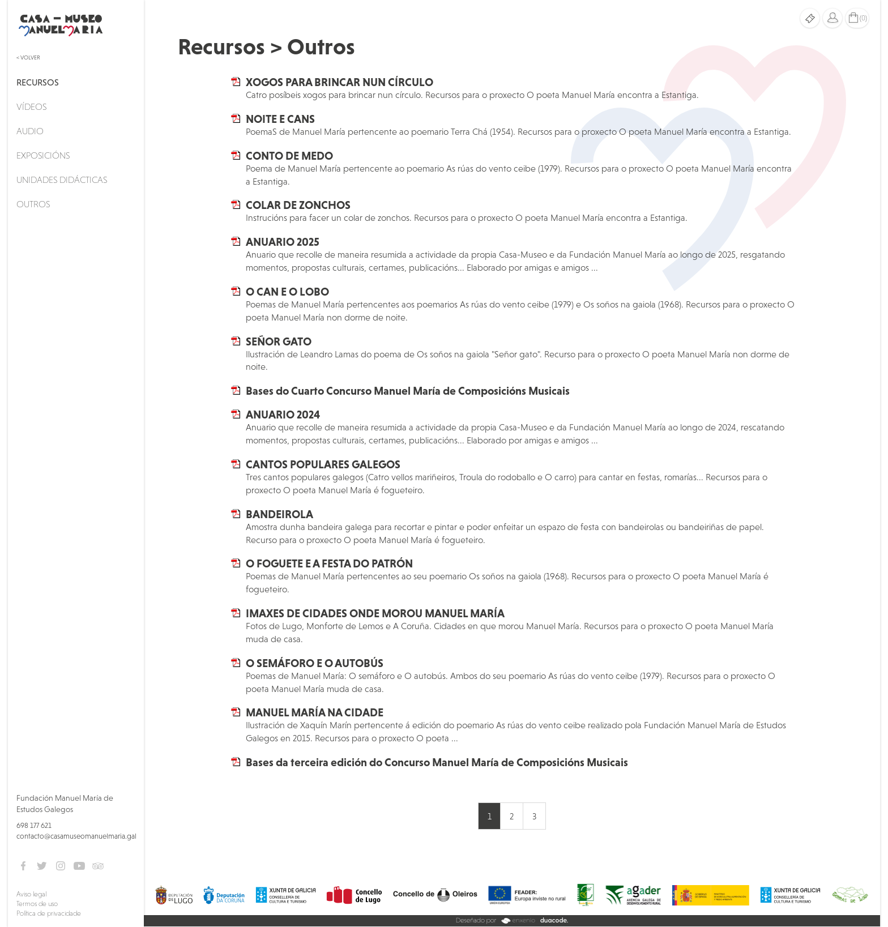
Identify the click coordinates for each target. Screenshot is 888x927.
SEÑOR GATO (278, 341)
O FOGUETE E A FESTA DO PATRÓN (329, 563)
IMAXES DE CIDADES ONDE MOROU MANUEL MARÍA (375, 613)
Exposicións (43, 155)
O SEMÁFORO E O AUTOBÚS (314, 663)
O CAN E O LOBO (287, 291)
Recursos (37, 82)
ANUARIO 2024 (283, 414)
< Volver (28, 57)
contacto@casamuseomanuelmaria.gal (76, 836)
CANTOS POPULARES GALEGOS (323, 464)
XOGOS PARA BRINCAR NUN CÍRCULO (339, 82)
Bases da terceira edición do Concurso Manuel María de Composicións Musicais (437, 762)
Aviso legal (31, 894)
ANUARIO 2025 (282, 242)
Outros (33, 204)
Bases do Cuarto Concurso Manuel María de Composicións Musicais (408, 391)
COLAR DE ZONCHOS (298, 205)
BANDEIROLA (279, 514)
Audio (30, 131)
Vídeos (31, 106)
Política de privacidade (48, 913)
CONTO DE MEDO (289, 155)
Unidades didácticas (61, 179)
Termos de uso (37, 904)
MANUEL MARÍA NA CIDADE (314, 712)
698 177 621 (34, 825)
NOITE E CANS (280, 119)
